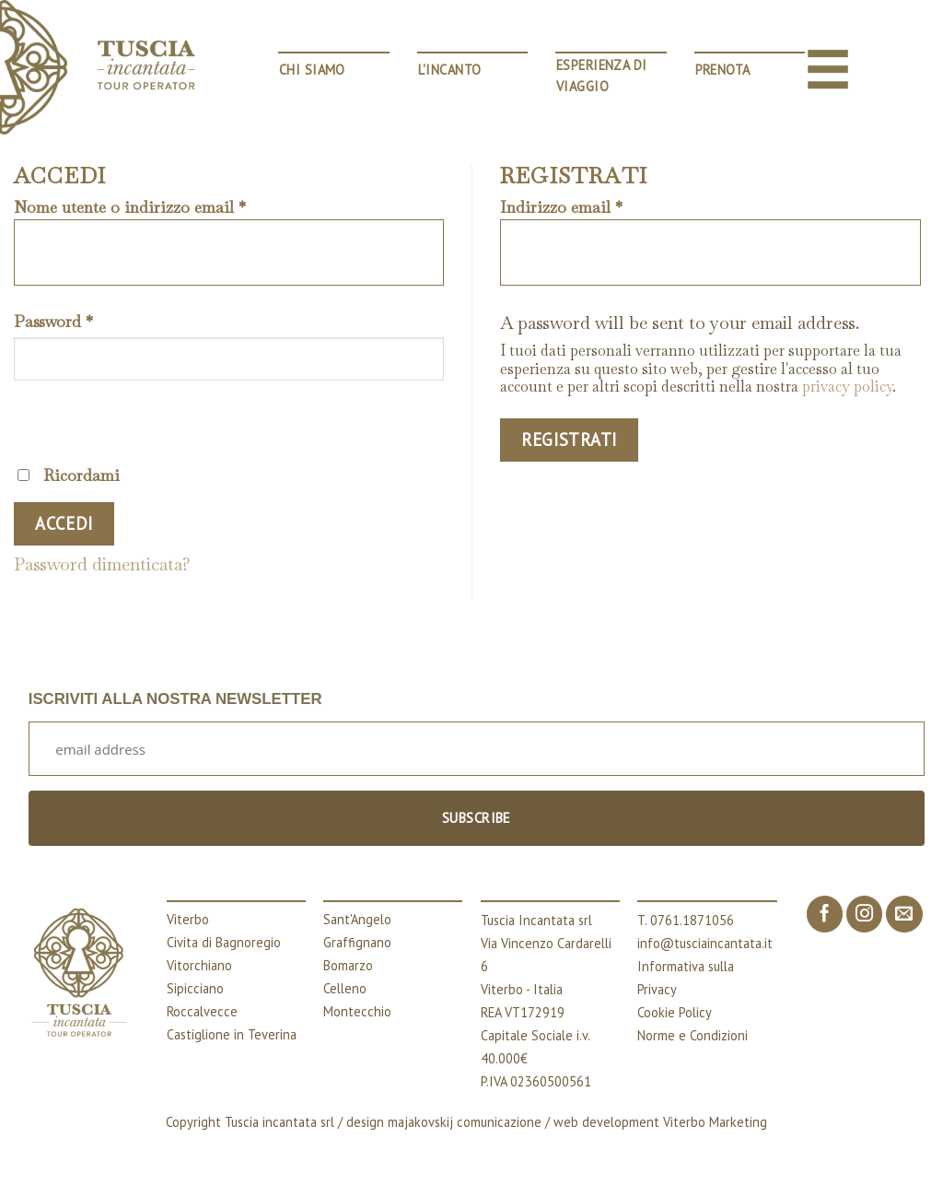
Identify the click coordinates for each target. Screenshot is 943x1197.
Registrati (569, 439)
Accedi (63, 523)
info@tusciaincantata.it (705, 943)
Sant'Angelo (357, 919)
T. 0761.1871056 (685, 920)
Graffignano (357, 942)
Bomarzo (348, 965)
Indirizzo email (561, 207)
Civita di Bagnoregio (224, 942)
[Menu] (828, 69)
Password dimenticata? (102, 564)
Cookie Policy (674, 1012)
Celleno (345, 988)
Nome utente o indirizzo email (130, 207)
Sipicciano (195, 988)
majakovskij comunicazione (464, 1122)
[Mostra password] (35, 419)
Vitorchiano (199, 965)
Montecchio (357, 1011)
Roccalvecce (202, 1011)
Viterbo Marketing (715, 1122)
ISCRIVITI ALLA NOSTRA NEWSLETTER (175, 699)
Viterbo (188, 919)
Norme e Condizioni (692, 1035)
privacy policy (847, 386)
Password (53, 322)
